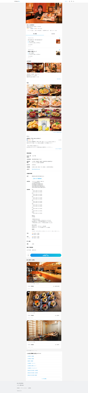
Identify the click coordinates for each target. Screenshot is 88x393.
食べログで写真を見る (57, 132)
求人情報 (35, 33)
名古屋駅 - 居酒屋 (31, 358)
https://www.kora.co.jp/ (36, 169)
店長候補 (32, 286)
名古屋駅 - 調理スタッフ (32, 365)
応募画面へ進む (45, 255)
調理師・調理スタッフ (32, 51)
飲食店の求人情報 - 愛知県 (32, 375)
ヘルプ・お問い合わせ (20, 385)
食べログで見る (58, 148)
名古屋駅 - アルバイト (31, 363)
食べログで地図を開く (38, 178)
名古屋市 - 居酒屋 (31, 356)
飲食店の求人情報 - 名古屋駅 (33, 370)
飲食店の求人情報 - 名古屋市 (33, 372)
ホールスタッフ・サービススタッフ (35, 39)
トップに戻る (44, 378)
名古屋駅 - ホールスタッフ (32, 368)
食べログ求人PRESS (20, 383)
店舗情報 (53, 33)
